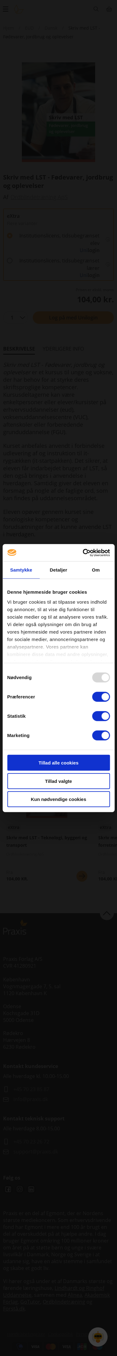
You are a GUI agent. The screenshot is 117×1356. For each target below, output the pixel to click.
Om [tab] (96, 570)
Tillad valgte (58, 780)
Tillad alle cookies (58, 762)
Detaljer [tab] (58, 570)
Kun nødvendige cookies (58, 799)
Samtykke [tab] (21, 570)
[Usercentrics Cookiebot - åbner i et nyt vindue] (83, 553)
